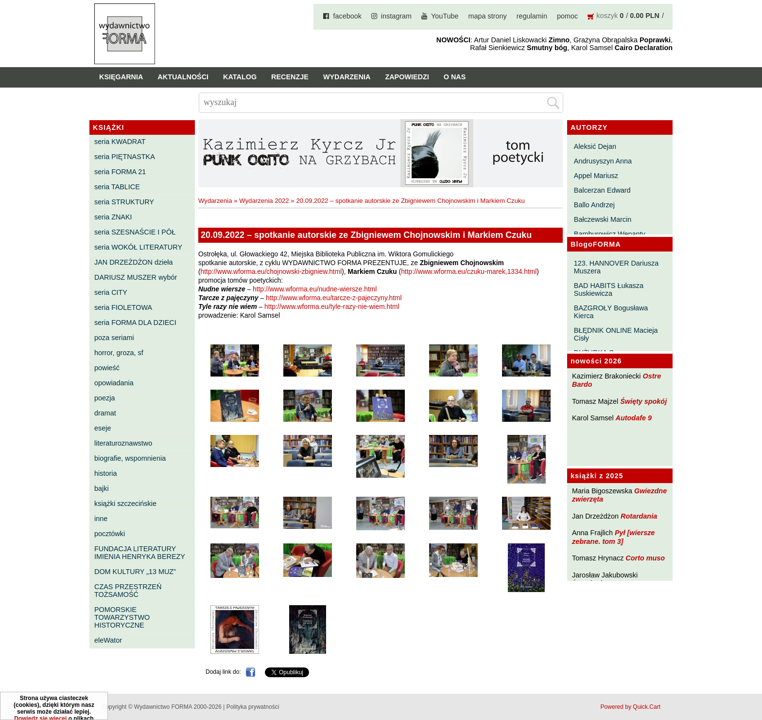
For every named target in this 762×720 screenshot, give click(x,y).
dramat (105, 413)
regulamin (532, 16)
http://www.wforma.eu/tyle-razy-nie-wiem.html (331, 306)
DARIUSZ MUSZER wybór (135, 277)
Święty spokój (643, 401)
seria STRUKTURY (124, 202)
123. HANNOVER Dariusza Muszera (616, 267)
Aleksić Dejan (595, 146)
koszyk (607, 15)
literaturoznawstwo (123, 443)
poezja (104, 398)
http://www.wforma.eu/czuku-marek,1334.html (469, 271)
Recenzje (290, 77)
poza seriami (114, 338)
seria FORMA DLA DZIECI (135, 322)
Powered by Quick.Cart (630, 706)
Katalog (240, 77)
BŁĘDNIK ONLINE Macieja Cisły (616, 334)
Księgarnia (121, 77)
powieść (107, 368)
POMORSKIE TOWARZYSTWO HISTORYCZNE (122, 617)
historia (105, 473)
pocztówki (109, 534)
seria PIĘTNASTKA (124, 157)
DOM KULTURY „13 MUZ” (135, 572)
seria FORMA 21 (120, 172)
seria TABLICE (117, 187)
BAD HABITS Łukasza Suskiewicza (608, 289)
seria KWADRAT (120, 141)
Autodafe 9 (634, 418)
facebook (347, 16)
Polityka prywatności (252, 706)
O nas (455, 77)
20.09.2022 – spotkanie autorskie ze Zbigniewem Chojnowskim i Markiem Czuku (410, 200)
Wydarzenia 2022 (264, 200)
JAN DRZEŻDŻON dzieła (133, 262)
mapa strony (487, 16)
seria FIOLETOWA (123, 307)
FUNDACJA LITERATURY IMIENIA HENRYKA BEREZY (139, 552)
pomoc (567, 16)
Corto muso (645, 558)
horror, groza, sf (118, 353)
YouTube (445, 16)
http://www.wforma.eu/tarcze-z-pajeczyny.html (334, 298)
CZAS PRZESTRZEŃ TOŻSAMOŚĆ (127, 590)
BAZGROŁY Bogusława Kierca (611, 312)
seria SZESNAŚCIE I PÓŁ (134, 232)
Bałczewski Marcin (602, 219)
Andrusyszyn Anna (603, 161)
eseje (102, 428)
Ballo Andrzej (594, 205)
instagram (396, 16)
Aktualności (182, 77)
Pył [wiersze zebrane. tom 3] (613, 537)
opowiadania (114, 383)
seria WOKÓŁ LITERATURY (138, 247)
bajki (101, 488)
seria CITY (110, 292)
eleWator (108, 640)
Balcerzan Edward (602, 190)
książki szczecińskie (125, 503)
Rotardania (639, 516)
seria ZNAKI (113, 217)
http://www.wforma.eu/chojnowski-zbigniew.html (271, 271)
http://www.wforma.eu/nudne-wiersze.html (315, 289)
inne (100, 518)
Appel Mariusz (596, 176)
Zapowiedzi (407, 77)
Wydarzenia (347, 77)
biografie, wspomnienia (130, 458)
